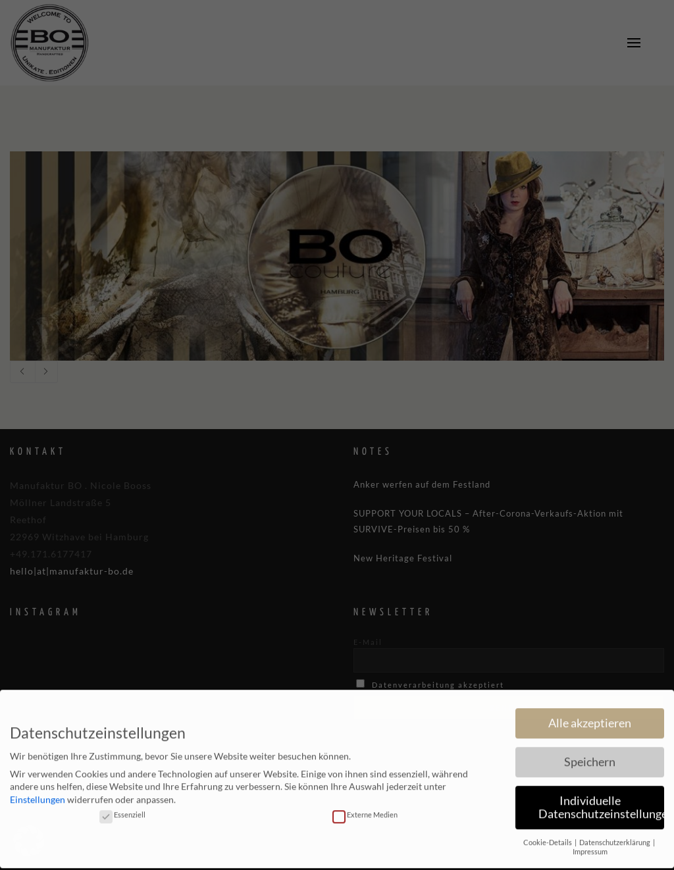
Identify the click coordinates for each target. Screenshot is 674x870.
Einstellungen (37, 790)
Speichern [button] (589, 753)
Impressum (590, 843)
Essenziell (122, 806)
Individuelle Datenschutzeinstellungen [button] (601, 798)
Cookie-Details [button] (548, 834)
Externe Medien (365, 806)
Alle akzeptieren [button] (589, 714)
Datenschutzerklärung (615, 834)
